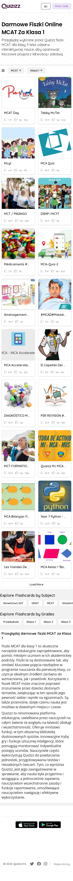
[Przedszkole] (11, 622)
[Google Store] (50, 824)
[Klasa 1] (36, 70)
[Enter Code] (61, 6)
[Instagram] (45, 864)
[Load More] (36, 584)
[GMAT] (35, 603)
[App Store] (26, 824)
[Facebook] (39, 864)
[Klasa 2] (48, 622)
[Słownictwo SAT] (13, 603)
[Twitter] (32, 864)
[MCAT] (16, 70)
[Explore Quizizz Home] (11, 6)
